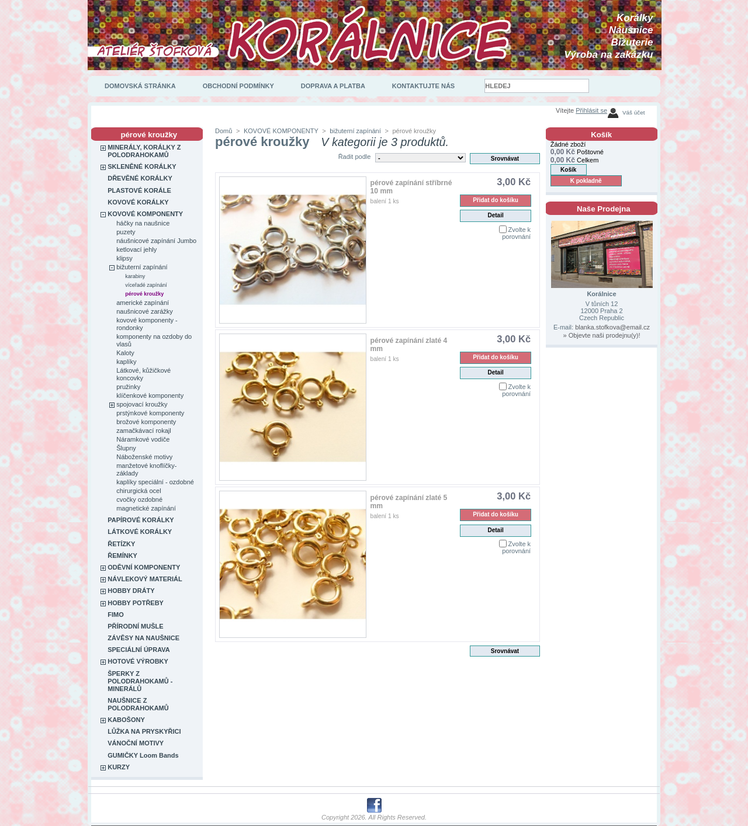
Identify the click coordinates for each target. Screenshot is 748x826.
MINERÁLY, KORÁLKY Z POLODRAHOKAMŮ (144, 151)
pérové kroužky (144, 294)
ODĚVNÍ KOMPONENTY (144, 567)
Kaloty (125, 352)
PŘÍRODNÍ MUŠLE (135, 626)
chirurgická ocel (138, 490)
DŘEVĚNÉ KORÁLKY (140, 178)
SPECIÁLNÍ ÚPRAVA (139, 649)
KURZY (119, 767)
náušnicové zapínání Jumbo (156, 240)
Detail (495, 215)
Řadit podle (354, 156)
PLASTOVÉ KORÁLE (139, 190)
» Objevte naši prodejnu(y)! (601, 335)
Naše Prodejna (604, 208)
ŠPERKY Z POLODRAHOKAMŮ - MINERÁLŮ (140, 681)
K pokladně (586, 181)
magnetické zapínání (146, 508)
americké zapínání (142, 302)
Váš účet (633, 112)
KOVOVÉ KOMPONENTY (145, 213)
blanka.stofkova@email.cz (612, 327)
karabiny (135, 276)
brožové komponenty (146, 421)
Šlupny (126, 448)
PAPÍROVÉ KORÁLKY (141, 519)
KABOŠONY (126, 719)
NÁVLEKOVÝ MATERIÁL (145, 578)
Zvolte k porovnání (516, 233)
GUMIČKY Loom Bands (143, 755)
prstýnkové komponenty (150, 413)
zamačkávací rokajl (143, 430)
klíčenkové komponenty (149, 395)
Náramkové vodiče (142, 439)
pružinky (128, 386)
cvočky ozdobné (139, 499)
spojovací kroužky (141, 404)
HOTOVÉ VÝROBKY (138, 661)
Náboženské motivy (144, 456)
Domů (223, 130)
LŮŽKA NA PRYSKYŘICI (144, 731)
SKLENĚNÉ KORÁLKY (142, 166)
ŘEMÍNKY (122, 555)
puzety (125, 231)
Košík (601, 134)
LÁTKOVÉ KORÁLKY (140, 531)
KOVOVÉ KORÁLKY (138, 202)
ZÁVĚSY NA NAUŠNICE (143, 637)
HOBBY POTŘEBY (136, 602)
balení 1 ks (384, 201)
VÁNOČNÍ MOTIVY (136, 743)
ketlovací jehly (136, 249)
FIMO (116, 614)
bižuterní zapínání (141, 266)
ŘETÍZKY (121, 543)
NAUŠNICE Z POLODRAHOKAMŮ (138, 704)
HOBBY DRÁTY (131, 590)
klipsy (124, 258)
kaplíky (126, 361)
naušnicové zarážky (144, 311)
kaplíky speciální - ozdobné (155, 481)
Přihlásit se (591, 110)
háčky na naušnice (142, 223)
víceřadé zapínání (146, 285)
